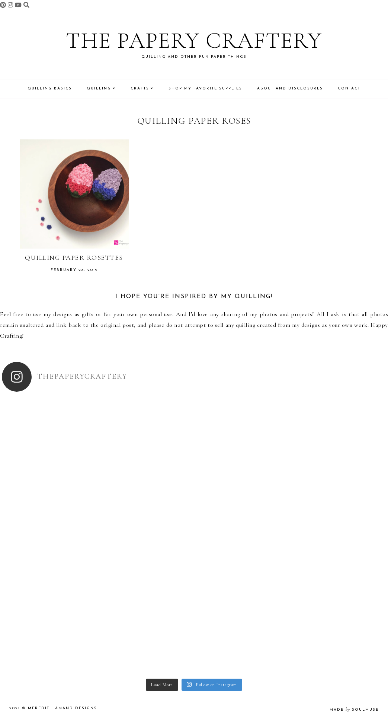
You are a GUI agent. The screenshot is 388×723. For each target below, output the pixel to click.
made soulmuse (354, 710)
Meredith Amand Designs (62, 708)
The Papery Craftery (194, 40)
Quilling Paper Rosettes (74, 257)
